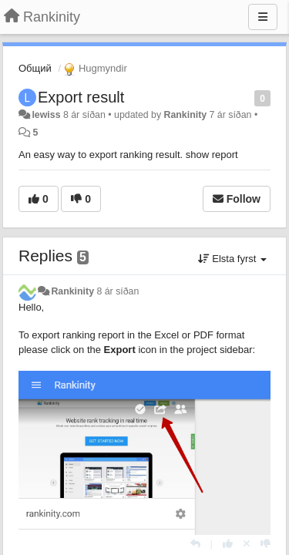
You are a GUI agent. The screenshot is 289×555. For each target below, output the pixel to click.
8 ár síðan (117, 291)
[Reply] (195, 544)
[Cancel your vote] (246, 544)
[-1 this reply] (265, 544)
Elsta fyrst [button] (232, 258)
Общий (35, 68)
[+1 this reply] (228, 544)
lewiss (46, 114)
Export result (81, 97)
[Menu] (262, 17)
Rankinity (185, 114)
